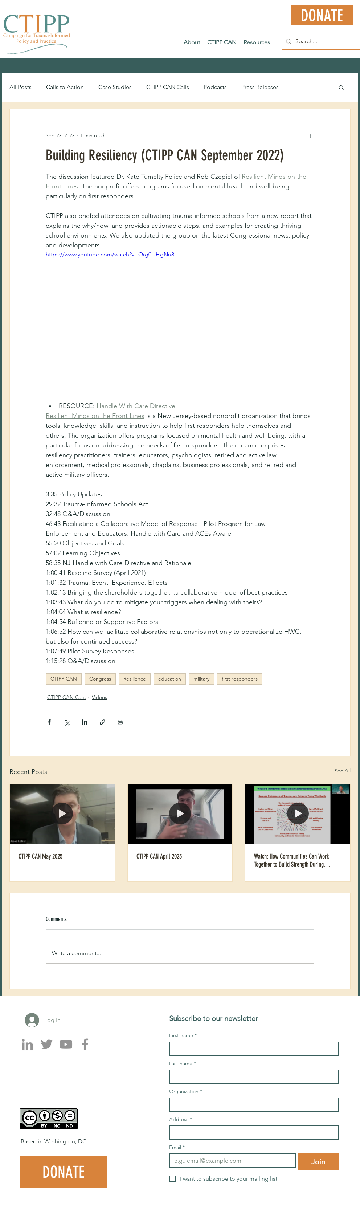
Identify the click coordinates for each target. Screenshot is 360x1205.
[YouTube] (66, 1044)
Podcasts (215, 87)
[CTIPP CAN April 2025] (180, 813)
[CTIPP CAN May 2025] (62, 813)
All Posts (20, 87)
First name (183, 1035)
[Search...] (321, 41)
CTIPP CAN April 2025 (159, 856)
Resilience (134, 678)
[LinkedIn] (27, 1044)
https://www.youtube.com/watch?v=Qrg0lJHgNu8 (110, 254)
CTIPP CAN (63, 678)
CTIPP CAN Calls (167, 87)
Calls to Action (65, 87)
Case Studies (115, 87)
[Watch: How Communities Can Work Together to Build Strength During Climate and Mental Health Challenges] (297, 813)
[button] (341, 87)
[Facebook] (85, 1044)
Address (180, 1119)
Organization (185, 1091)
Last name (182, 1063)
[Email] (230, 1160)
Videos (99, 697)
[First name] (252, 1048)
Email (177, 1147)
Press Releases (260, 87)
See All (343, 770)
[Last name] (252, 1076)
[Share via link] (102, 722)
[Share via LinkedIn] (84, 722)
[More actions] (310, 135)
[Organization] (252, 1104)
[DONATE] (322, 15)
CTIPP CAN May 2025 (40, 856)
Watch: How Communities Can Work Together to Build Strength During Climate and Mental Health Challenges (294, 860)
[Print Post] (120, 722)
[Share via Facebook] (49, 722)
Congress (100, 678)
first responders (240, 678)
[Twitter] (46, 1044)
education (169, 678)
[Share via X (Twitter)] (67, 722)
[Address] (252, 1132)
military (201, 678)
